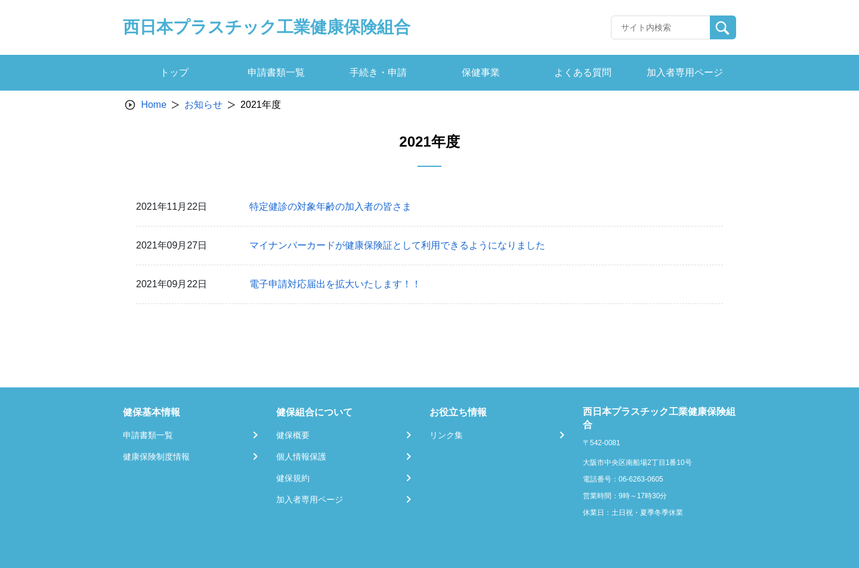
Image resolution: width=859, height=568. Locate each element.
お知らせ (203, 105)
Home (153, 105)
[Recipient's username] (660, 27)
